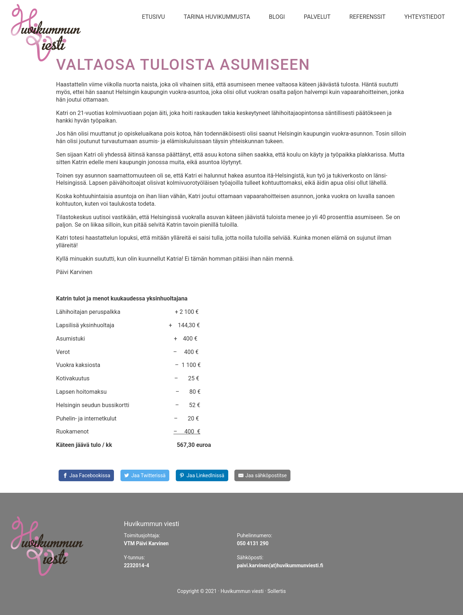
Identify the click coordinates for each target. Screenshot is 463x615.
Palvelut (317, 16)
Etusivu (153, 16)
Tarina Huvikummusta (217, 16)
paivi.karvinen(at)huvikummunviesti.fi (280, 565)
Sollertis (276, 591)
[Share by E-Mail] (262, 475)
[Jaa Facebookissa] (86, 475)
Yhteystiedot (424, 16)
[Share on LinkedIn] (202, 475)
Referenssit (367, 16)
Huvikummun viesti (242, 591)
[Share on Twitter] (144, 475)
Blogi (277, 16)
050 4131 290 (252, 543)
